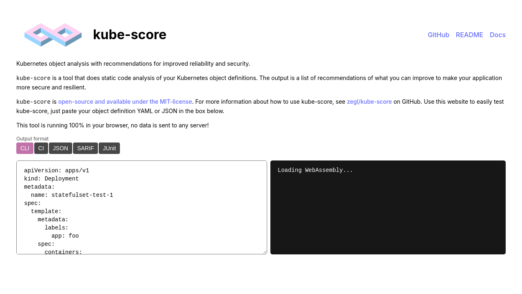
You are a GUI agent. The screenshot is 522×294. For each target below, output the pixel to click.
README (469, 35)
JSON (60, 146)
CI (41, 146)
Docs (498, 35)
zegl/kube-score (369, 100)
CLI (24, 146)
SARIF (85, 146)
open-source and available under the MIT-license (125, 100)
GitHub (438, 35)
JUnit (109, 146)
